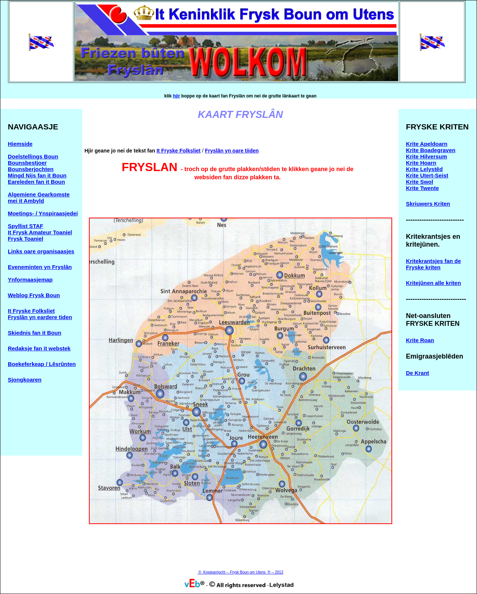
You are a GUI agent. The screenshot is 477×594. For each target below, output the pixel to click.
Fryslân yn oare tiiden (232, 151)
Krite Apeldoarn (427, 144)
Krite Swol (419, 182)
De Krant (417, 373)
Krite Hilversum (426, 156)
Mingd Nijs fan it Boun (37, 175)
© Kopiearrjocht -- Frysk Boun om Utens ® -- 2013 (240, 572)
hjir (176, 96)
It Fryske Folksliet (31, 311)
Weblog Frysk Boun (34, 295)
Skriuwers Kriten (428, 203)
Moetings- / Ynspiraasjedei (43, 213)
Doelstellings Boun (33, 156)
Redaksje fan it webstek (39, 348)
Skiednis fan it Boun (34, 333)
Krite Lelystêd (424, 169)
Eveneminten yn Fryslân (40, 267)
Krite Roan (420, 340)
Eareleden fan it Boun (36, 182)
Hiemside (20, 144)
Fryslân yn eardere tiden (40, 317)
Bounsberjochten (31, 169)
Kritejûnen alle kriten (433, 283)
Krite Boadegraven (430, 150)
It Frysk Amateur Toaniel (40, 232)
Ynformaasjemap (30, 279)
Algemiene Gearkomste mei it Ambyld (39, 197)
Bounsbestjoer (27, 163)
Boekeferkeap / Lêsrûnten (42, 364)
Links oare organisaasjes (41, 251)
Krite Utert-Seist (427, 175)
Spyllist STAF (25, 226)
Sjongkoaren (24, 379)
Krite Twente (422, 188)
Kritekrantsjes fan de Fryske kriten (433, 264)
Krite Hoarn (421, 163)
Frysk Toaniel (25, 238)
